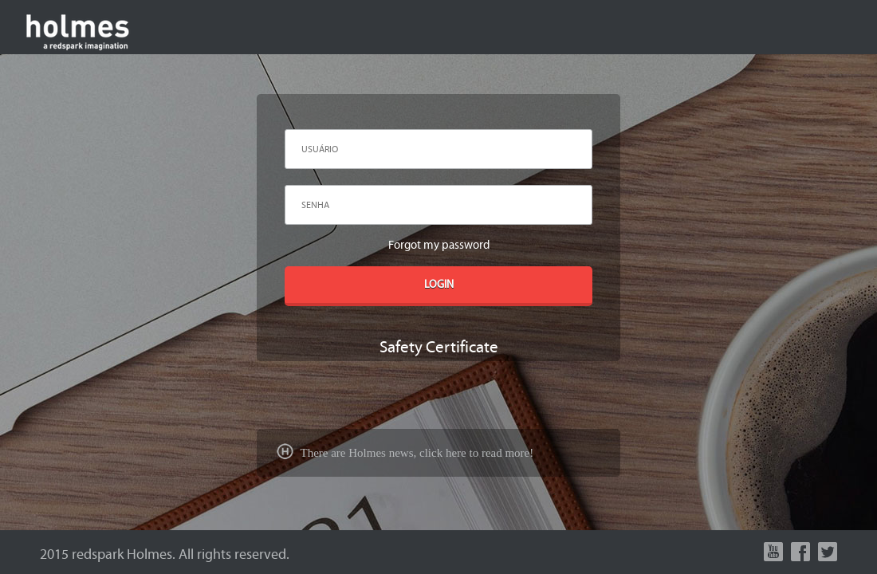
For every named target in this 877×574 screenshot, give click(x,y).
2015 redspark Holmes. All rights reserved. (164, 554)
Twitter (827, 551)
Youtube (773, 551)
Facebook (800, 551)
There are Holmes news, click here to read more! (405, 452)
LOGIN (439, 284)
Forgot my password (439, 245)
